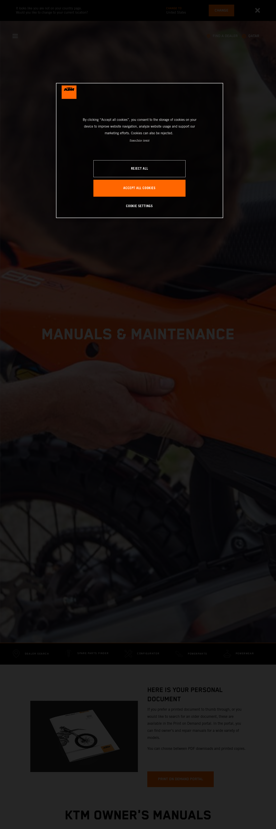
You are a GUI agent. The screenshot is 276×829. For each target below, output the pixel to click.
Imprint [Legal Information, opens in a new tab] (146, 140)
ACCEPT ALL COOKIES (139, 188)
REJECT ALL (139, 168)
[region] (139, 150)
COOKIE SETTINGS (139, 206)
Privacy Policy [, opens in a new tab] (136, 140)
